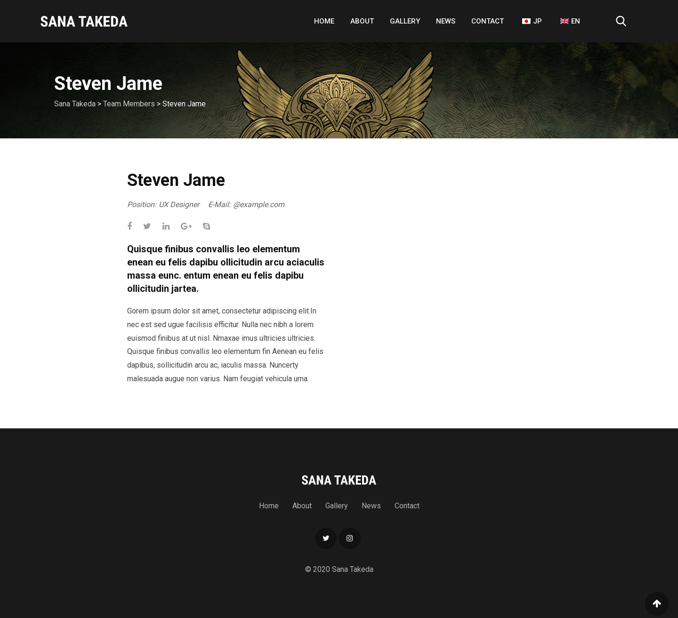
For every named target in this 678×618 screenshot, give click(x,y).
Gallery (405, 21)
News (445, 21)
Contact (487, 21)
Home (324, 21)
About (362, 21)
